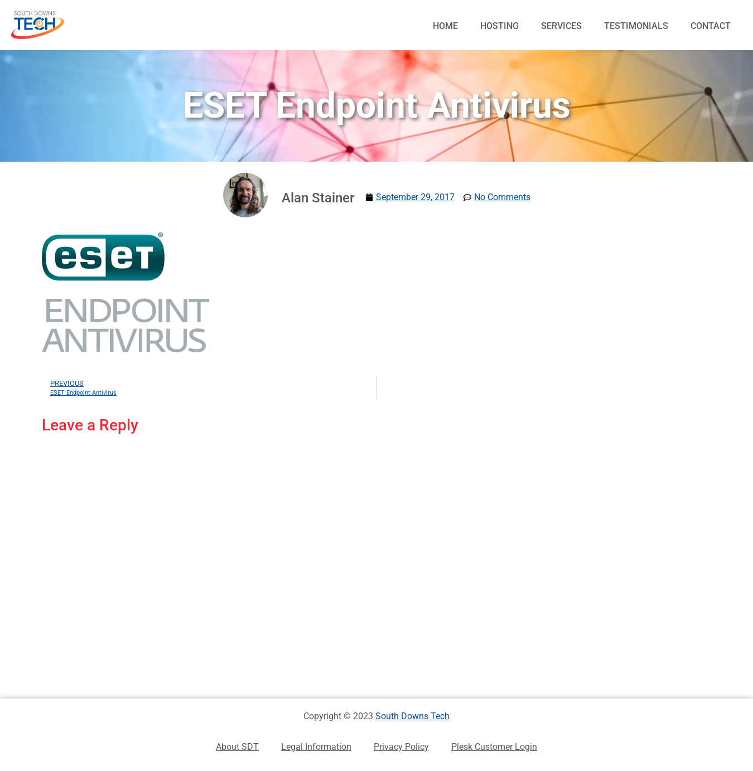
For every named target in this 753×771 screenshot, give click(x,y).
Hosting (499, 26)
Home (445, 26)
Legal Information (316, 746)
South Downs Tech (412, 716)
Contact (711, 26)
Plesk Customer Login (494, 746)
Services (561, 26)
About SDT (237, 746)
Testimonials (636, 26)
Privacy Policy (401, 746)
